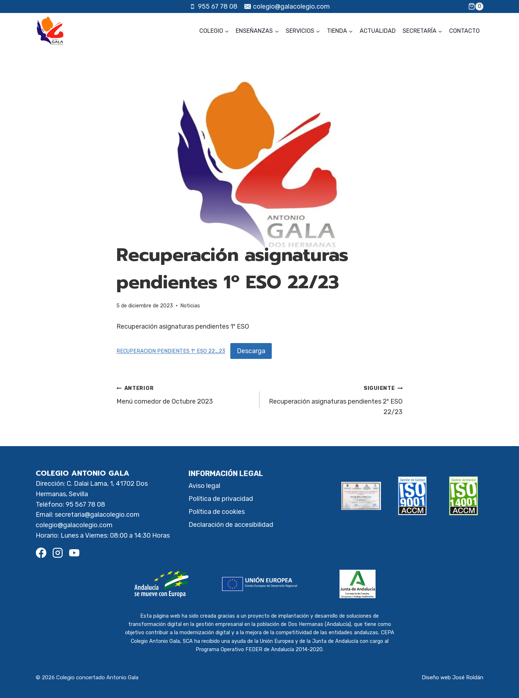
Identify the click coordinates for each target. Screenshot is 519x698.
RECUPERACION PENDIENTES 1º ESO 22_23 (170, 351)
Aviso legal (204, 486)
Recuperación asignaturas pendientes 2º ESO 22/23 (334, 399)
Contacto (464, 30)
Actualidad (378, 30)
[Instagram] (57, 552)
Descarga (251, 351)
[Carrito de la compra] (475, 6)
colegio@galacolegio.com (74, 525)
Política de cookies (216, 512)
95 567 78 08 (85, 504)
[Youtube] (74, 552)
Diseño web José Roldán (452, 677)
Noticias (190, 306)
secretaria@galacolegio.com (97, 515)
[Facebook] (41, 552)
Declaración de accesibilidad (230, 525)
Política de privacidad (220, 499)
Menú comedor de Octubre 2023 (184, 394)
